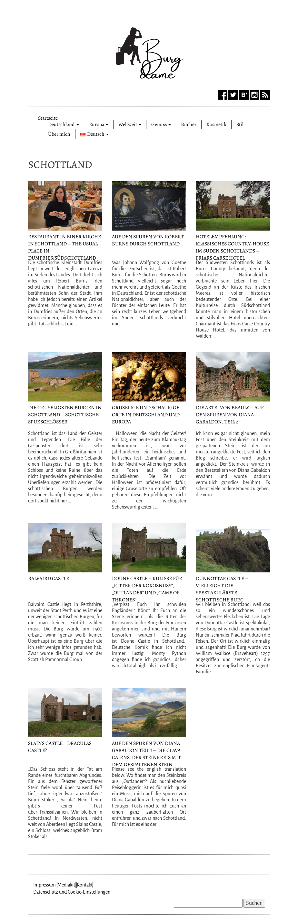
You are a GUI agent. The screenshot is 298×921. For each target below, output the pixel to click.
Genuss (161, 124)
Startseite (48, 117)
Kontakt (85, 884)
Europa (98, 124)
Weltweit (129, 124)
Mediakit (66, 884)
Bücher (188, 124)
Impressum (44, 884)
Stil (239, 124)
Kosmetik (216, 124)
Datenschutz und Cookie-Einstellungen (71, 892)
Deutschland (63, 124)
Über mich (59, 134)
